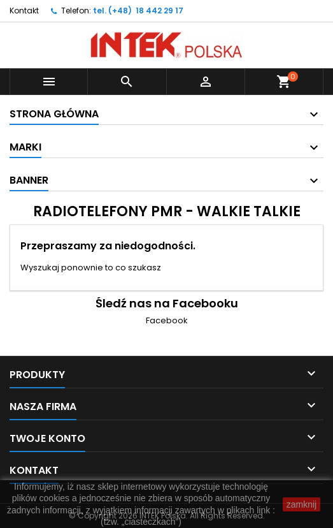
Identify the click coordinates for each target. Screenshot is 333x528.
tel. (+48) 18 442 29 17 (138, 10)
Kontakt (24, 10)
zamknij (301, 504)
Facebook (167, 320)
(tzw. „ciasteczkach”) (141, 522)
